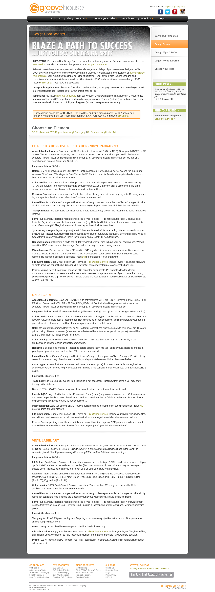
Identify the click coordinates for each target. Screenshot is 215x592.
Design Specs (162, 44)
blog (183, 7)
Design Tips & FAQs (96, 64)
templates (128, 18)
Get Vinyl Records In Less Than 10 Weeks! (149, 568)
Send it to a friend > (165, 119)
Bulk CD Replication (36, 575)
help (161, 18)
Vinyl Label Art (108, 132)
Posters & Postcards (83, 575)
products (55, 18)
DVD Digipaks (58, 568)
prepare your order (104, 18)
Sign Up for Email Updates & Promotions (151, 575)
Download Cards (82, 577)
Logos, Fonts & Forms (167, 60)
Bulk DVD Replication (61, 575)
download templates (65, 95)
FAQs (107, 573)
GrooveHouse (57, 8)
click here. (123, 115)
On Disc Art (93, 132)
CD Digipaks (34, 568)
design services (76, 18)
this (84, 256)
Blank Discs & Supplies (84, 573)
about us (146, 18)
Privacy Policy (110, 575)
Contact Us (109, 568)
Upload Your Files (164, 69)
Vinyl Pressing (81, 568)
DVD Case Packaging (61, 573)
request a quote (172, 7)
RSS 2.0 (108, 577)
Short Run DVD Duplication (63, 577)
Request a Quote (111, 570)
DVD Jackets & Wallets (61, 570)
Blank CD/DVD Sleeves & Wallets (88, 570)
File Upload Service (98, 261)
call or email (46, 82)
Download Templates (166, 36)
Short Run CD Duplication (39, 577)
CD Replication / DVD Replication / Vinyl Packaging (58, 132)
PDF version (39, 64)
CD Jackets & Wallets (37, 570)
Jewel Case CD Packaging (39, 573)
